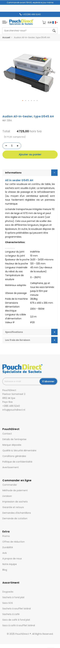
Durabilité (7, 547)
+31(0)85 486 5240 (31, 14)
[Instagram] (7, 417)
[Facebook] (3, 417)
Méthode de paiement (15, 490)
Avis (4, 553)
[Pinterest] (16, 417)
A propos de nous (12, 558)
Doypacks (7, 591)
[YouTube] (21, 417)
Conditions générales (14, 456)
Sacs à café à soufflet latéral (18, 625)
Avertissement (10, 467)
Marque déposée (11, 444)
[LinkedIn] (12, 417)
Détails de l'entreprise (14, 439)
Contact (7, 433)
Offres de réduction (13, 541)
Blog (4, 569)
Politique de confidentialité (17, 461)
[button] (8, 70)
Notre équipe (9, 564)
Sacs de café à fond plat (16, 619)
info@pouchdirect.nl (13, 409)
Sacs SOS (7, 603)
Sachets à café (11, 614)
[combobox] (30, 30)
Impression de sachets (15, 501)
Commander (9, 484)
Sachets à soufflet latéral (16, 608)
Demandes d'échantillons (16, 512)
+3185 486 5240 (11, 406)
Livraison (7, 496)
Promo (6, 536)
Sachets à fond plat (13, 597)
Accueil (6, 37)
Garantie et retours (13, 507)
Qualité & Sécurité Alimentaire (19, 450)
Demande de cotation (14, 518)
